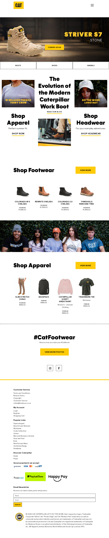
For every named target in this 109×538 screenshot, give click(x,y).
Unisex (16, 433)
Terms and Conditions (21, 393)
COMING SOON (54, 47)
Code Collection (19, 431)
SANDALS (90, 65)
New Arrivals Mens (20, 443)
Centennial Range (20, 446)
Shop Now (18, 133)
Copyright (17, 398)
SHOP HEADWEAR (91, 133)
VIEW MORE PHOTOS (54, 352)
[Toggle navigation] (92, 5)
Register (16, 413)
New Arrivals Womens (21, 426)
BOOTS (18, 65)
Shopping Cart (19, 416)
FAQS (15, 456)
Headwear (17, 448)
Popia (15, 458)
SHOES (54, 65)
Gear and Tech (19, 438)
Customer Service (20, 400)
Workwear (17, 428)
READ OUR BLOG (54, 112)
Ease (15, 441)
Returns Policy (19, 395)
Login (15, 411)
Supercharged (18, 423)
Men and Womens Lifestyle (23, 436)
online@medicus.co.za (22, 403)
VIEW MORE (85, 170)
